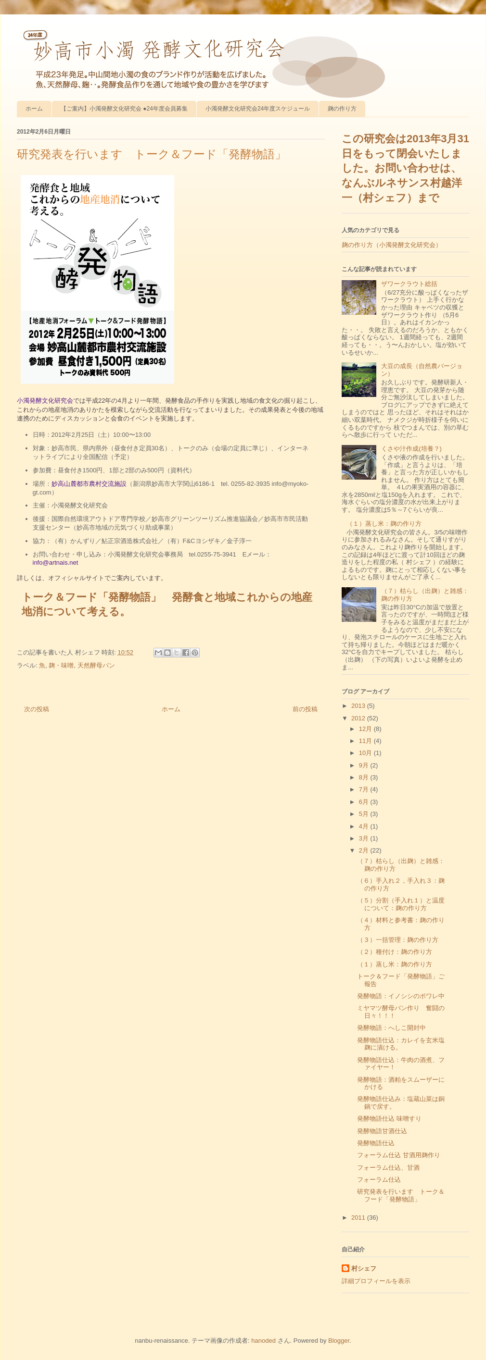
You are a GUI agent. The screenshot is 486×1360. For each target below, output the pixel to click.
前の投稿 (305, 709)
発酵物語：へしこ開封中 (391, 1027)
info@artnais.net (55, 562)
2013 (359, 705)
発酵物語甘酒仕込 (382, 1131)
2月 (365, 850)
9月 (365, 765)
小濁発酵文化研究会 (45, 400)
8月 (365, 777)
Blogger (338, 1340)
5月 (365, 813)
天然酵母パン (96, 665)
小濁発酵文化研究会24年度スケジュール (257, 108)
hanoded (263, 1340)
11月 (366, 740)
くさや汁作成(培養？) (411, 448)
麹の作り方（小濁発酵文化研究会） (392, 244)
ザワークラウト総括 (409, 283)
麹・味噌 (61, 665)
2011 (359, 1217)
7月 (365, 789)
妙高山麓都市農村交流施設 (89, 483)
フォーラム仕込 (379, 1179)
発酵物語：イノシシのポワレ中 (401, 996)
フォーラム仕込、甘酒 (388, 1167)
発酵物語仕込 (376, 1143)
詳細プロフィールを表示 (376, 1281)
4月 (365, 826)
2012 (359, 718)
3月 (365, 838)
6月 (365, 801)
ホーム (34, 108)
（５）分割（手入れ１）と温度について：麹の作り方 (401, 904)
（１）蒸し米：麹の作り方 (384, 523)
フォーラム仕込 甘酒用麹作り (398, 1155)
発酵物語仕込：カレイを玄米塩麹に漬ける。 (401, 1044)
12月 (366, 728)
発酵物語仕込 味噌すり (389, 1118)
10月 (366, 752)
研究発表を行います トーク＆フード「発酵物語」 (401, 1195)
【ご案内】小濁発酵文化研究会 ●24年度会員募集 (124, 108)
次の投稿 (36, 709)
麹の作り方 (342, 108)
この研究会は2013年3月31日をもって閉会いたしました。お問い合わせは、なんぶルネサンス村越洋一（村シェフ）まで (405, 168)
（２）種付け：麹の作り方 (394, 951)
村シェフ (363, 1268)
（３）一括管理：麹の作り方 (397, 939)
